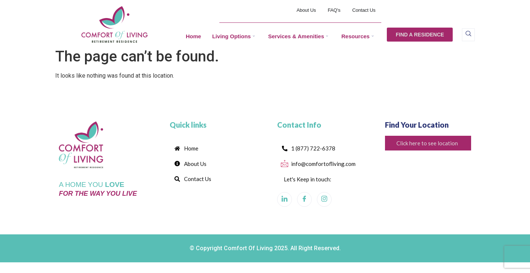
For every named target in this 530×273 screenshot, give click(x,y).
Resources (357, 36)
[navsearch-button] (468, 34)
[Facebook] (304, 202)
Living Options (233, 36)
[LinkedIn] (284, 202)
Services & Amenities (298, 36)
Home (193, 36)
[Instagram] (324, 202)
